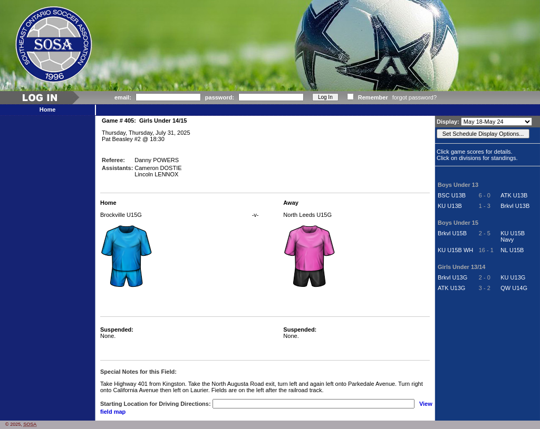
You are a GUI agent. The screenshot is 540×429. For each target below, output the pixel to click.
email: (122, 97)
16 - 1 (486, 250)
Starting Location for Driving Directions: (155, 404)
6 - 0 (484, 195)
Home (48, 109)
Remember (373, 97)
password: (219, 97)
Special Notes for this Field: (138, 371)
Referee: (113, 160)
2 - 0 (484, 277)
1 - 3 (484, 206)
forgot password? (414, 97)
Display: (449, 121)
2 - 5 (484, 233)
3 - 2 (484, 288)
